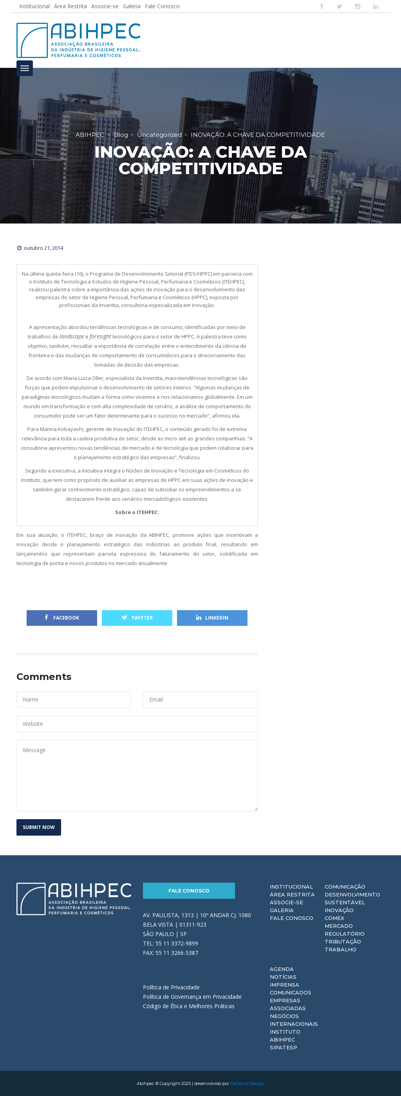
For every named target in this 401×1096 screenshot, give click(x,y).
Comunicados (290, 992)
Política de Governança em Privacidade (192, 996)
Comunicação (345, 886)
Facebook (62, 617)
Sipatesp (283, 1047)
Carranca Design (247, 1083)
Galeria (132, 6)
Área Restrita (70, 6)
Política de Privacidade (171, 987)
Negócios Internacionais (294, 1020)
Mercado (339, 926)
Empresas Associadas (288, 1004)
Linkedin (212, 617)
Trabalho (340, 949)
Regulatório (345, 934)
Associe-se (105, 6)
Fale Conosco (162, 6)
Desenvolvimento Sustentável (352, 898)
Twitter (137, 617)
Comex (334, 918)
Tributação (343, 941)
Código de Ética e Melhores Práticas (189, 1006)
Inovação (339, 910)
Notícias (283, 977)
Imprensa (284, 984)
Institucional (34, 6)
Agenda (282, 969)
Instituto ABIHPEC (285, 1036)
